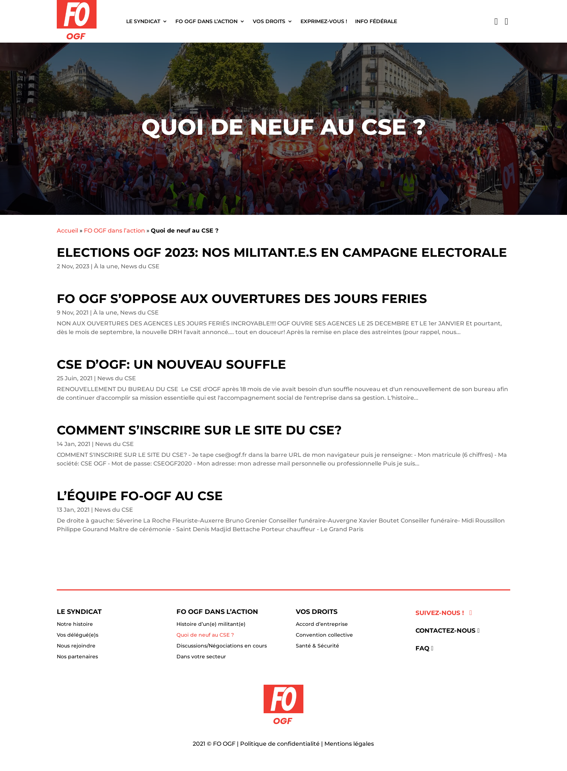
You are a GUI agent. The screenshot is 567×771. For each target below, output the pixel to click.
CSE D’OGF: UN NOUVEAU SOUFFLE (171, 364)
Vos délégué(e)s (77, 635)
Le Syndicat (143, 21)
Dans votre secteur (201, 657)
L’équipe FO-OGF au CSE (140, 495)
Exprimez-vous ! (323, 21)
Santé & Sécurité (317, 646)
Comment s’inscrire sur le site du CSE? (199, 430)
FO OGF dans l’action (206, 21)
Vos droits (269, 21)
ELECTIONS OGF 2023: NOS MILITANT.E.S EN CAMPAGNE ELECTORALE (282, 252)
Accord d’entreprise (322, 624)
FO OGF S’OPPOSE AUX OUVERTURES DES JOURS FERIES (242, 298)
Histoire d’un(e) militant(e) (211, 624)
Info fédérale (376, 21)
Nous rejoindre (76, 646)
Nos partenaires (77, 657)
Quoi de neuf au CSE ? (205, 635)
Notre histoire (75, 624)
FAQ (422, 648)
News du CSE (140, 266)
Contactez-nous (445, 630)
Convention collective (324, 635)
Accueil (67, 230)
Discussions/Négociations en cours (221, 646)
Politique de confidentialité (280, 743)
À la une (106, 266)
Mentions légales (349, 743)
